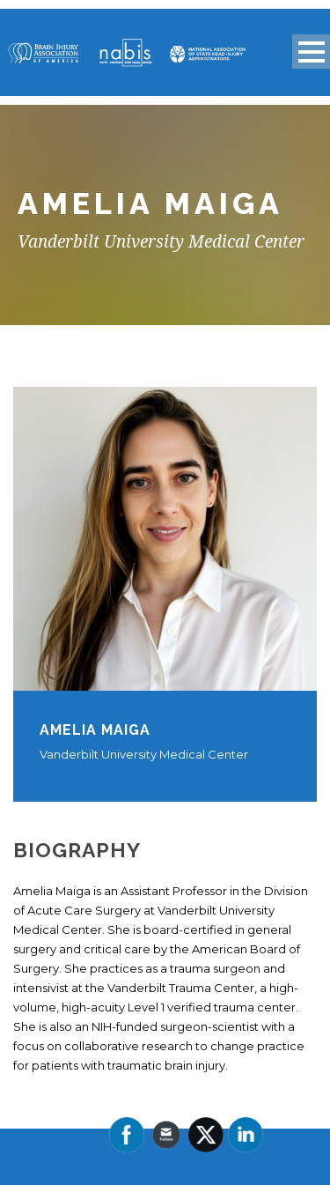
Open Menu (311, 51)
